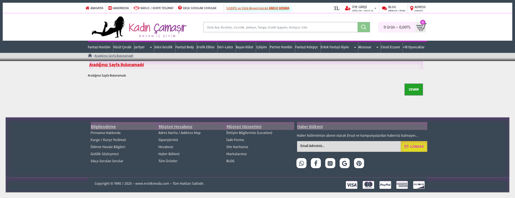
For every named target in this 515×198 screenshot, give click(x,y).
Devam (414, 89)
